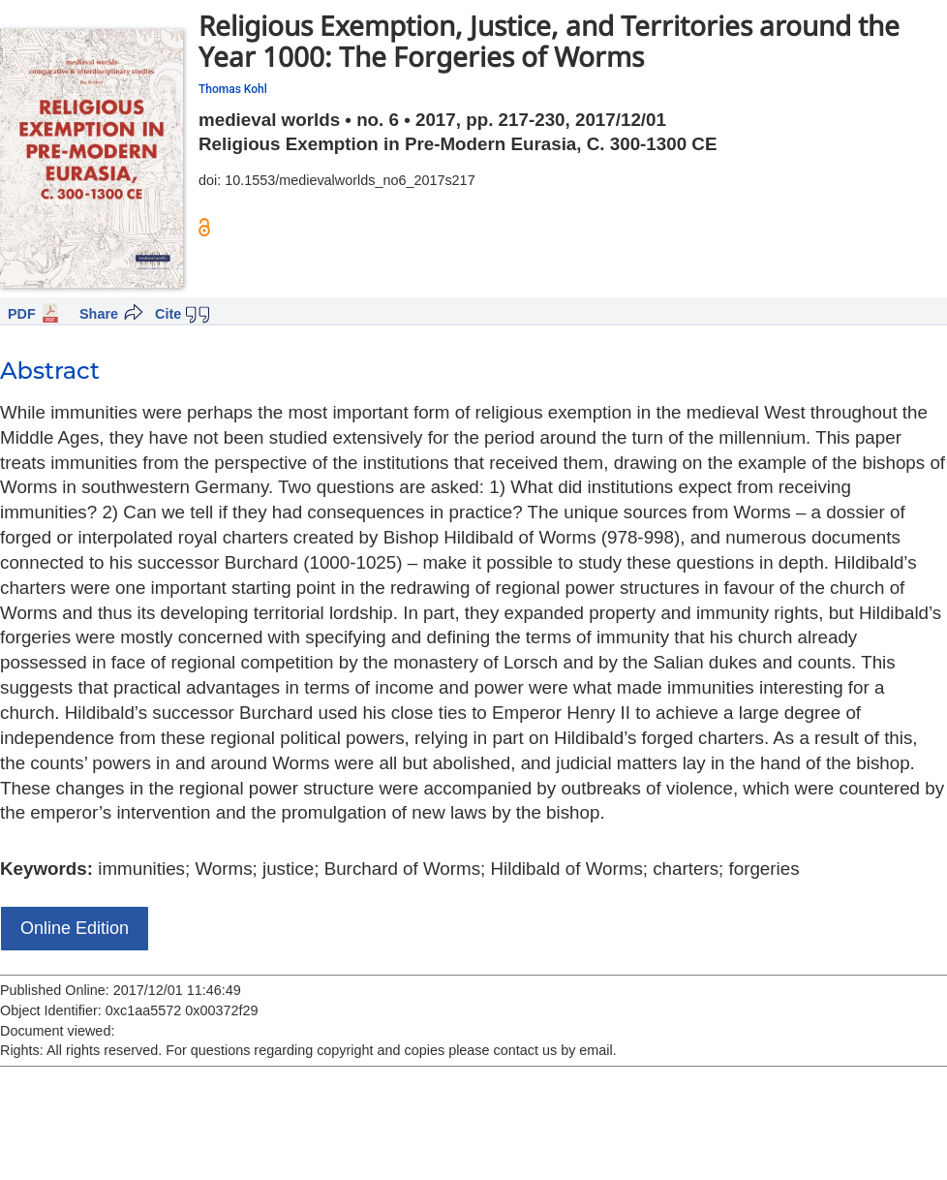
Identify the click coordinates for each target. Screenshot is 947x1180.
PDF (22, 314)
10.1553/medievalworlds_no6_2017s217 (349, 180)
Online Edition (74, 928)
